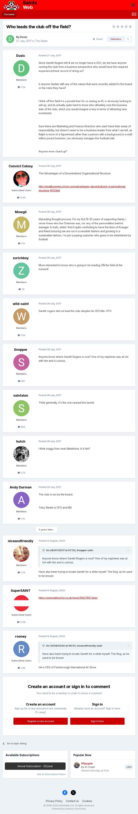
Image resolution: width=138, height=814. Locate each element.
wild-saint (21, 304)
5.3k (21, 87)
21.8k (21, 621)
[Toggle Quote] (43, 550)
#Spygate (87, 763)
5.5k (21, 572)
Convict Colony (21, 166)
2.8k (21, 667)
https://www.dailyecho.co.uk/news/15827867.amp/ (68, 597)
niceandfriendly (20, 541)
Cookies (87, 800)
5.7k (21, 472)
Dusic (23, 36)
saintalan (20, 395)
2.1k (21, 243)
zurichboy (21, 258)
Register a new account (40, 721)
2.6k (21, 335)
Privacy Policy (54, 800)
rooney (20, 636)
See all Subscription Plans (51, 774)
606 (21, 426)
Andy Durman (21, 487)
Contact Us (72, 800)
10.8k (21, 197)
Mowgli (21, 212)
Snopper (20, 349)
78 (21, 289)
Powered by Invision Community (69, 808)
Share (98, 39)
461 (21, 381)
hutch (20, 441)
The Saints (41, 40)
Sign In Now (97, 721)
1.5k (21, 518)
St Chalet (90, 766)
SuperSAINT (21, 590)
